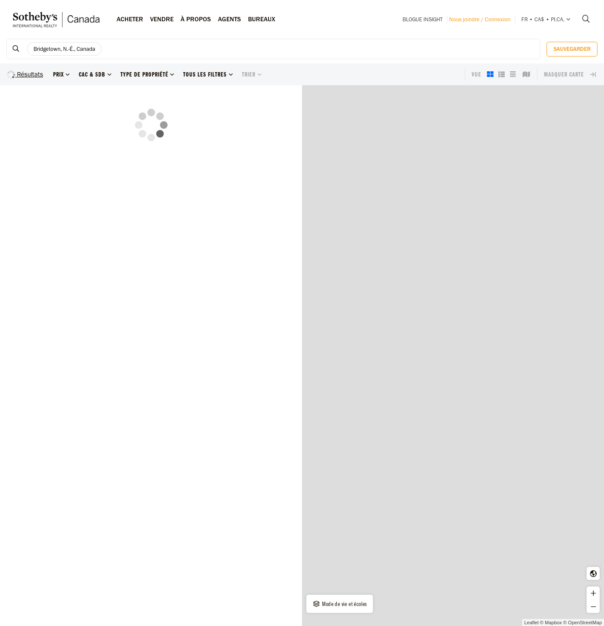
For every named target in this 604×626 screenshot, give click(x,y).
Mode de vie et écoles (339, 604)
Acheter (130, 19)
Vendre (162, 19)
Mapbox (553, 622)
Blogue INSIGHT (423, 19)
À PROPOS (196, 19)
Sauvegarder (572, 49)
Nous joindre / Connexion (479, 19)
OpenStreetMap (585, 622)
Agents (229, 19)
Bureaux (261, 19)
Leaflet (531, 622)
